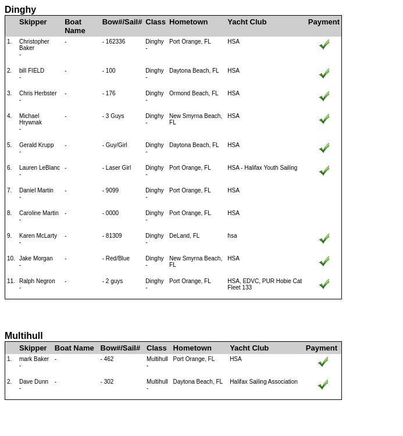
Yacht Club (246, 21)
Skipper (33, 21)
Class (155, 21)
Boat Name (75, 26)
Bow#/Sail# (122, 21)
